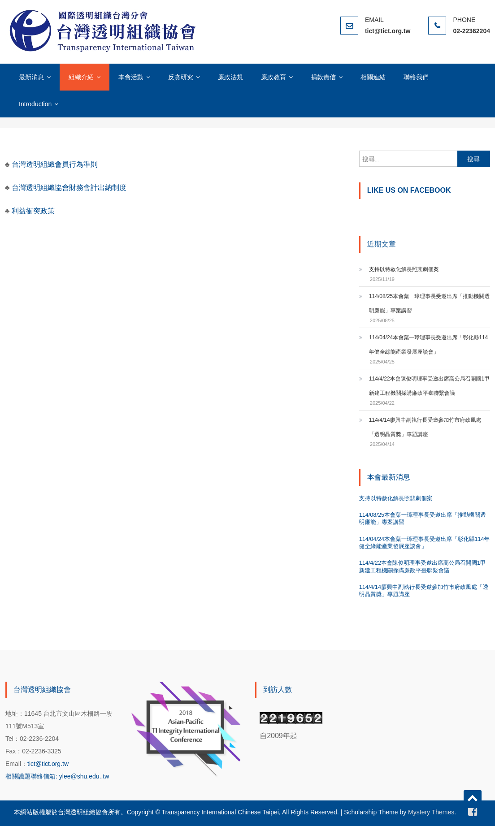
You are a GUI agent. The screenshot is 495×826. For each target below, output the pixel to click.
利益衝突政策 (33, 211)
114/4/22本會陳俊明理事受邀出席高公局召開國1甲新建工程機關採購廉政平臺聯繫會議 (429, 386)
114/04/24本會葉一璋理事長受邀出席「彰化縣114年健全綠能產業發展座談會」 (428, 344)
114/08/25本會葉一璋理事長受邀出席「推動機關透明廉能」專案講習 (429, 303)
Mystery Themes (431, 812)
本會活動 (130, 77)
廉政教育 (273, 77)
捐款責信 (323, 77)
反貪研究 (180, 77)
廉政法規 (230, 77)
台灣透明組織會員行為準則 (54, 164)
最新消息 (31, 77)
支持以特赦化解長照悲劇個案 (404, 269)
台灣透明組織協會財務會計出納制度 (69, 187)
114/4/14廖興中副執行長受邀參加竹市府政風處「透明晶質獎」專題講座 (425, 427)
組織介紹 (81, 77)
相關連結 (373, 77)
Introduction (35, 104)
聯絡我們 (416, 77)
